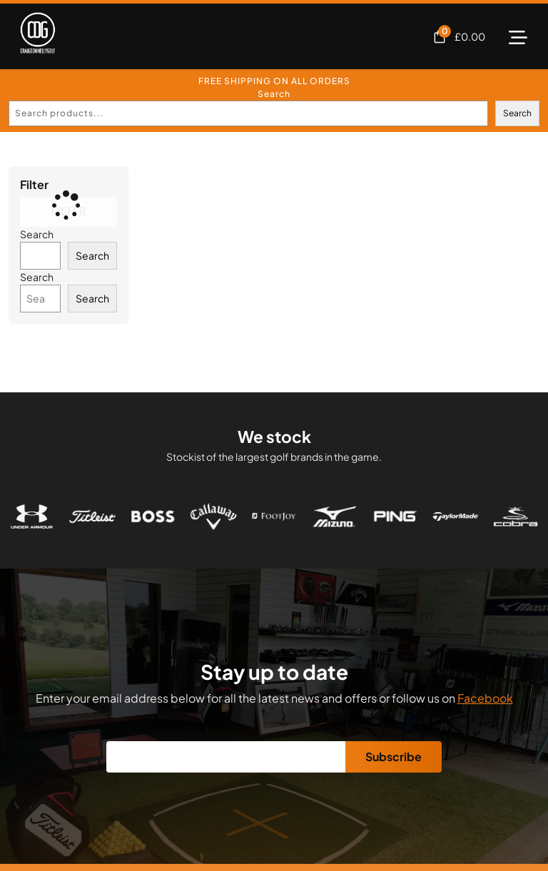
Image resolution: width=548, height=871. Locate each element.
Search (274, 93)
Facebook (485, 698)
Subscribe (393, 756)
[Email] (226, 757)
